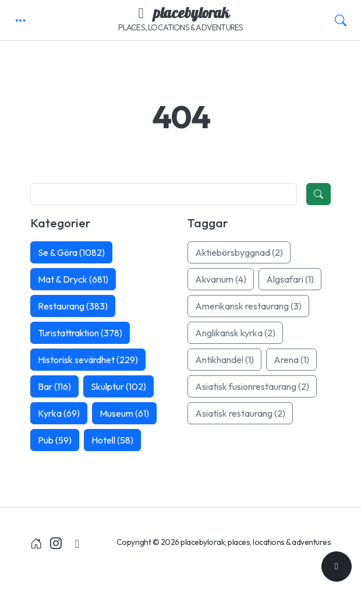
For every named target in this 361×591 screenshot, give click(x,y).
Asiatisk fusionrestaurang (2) (252, 386)
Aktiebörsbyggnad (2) (239, 252)
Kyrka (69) (59, 413)
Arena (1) (291, 359)
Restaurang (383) (73, 306)
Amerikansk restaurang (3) (248, 306)
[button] (20, 20)
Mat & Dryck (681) (73, 279)
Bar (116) (54, 386)
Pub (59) (55, 440)
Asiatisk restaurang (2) (240, 413)
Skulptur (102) (118, 386)
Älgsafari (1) (290, 279)
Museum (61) (124, 413)
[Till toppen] (336, 566)
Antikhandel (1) (224, 359)
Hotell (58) (112, 440)
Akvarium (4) (220, 279)
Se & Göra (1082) (71, 252)
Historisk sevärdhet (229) (88, 359)
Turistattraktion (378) (80, 333)
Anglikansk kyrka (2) (235, 333)
